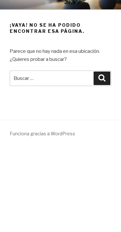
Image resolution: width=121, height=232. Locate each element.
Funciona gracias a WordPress (42, 133)
